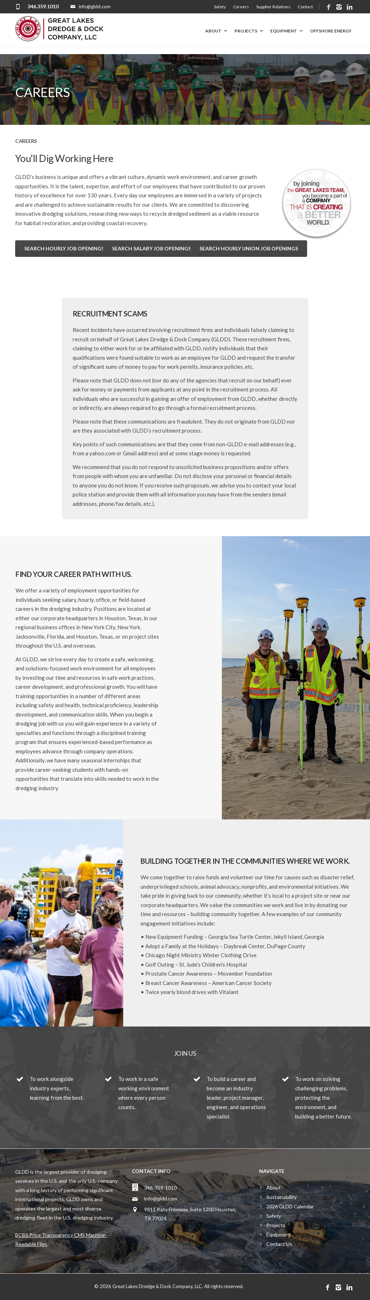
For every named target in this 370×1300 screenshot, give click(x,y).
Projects (249, 31)
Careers (241, 6)
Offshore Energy (331, 31)
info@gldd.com (160, 1198)
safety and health (59, 705)
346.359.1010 (43, 6)
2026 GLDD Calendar (290, 1206)
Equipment (287, 31)
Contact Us (279, 1244)
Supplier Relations (273, 6)
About (216, 31)
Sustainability (281, 1197)
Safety (220, 6)
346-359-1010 (160, 1188)
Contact (305, 6)
